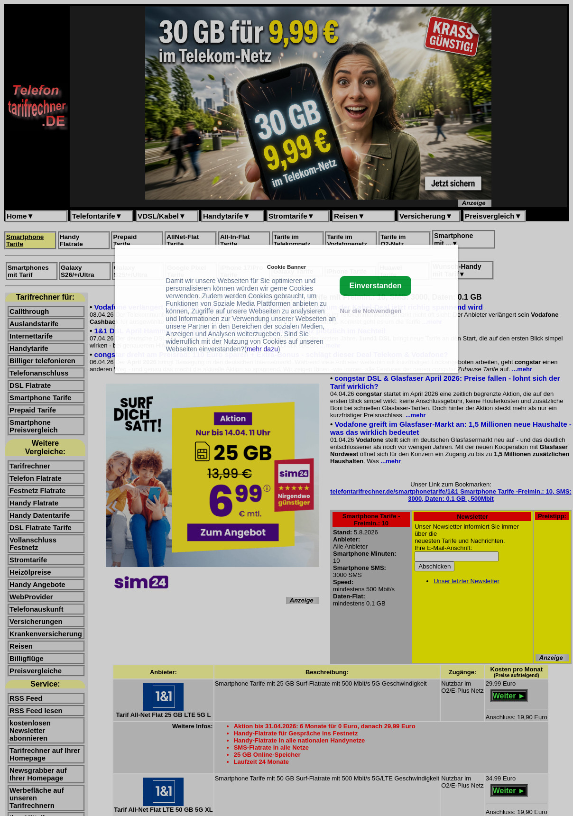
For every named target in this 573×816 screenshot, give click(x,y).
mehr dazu (262, 349)
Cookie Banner (286, 267)
